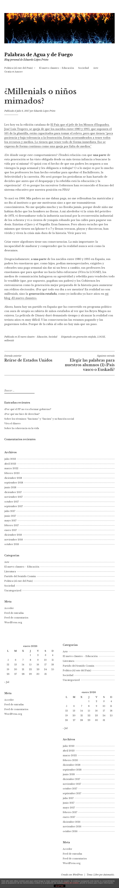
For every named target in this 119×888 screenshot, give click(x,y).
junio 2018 (10, 487)
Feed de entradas (14, 613)
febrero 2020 (12, 473)
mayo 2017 (10, 520)
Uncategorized (12, 590)
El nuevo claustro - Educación (32, 336)
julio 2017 (9, 511)
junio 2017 (10, 516)
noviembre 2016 (13, 539)
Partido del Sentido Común (20, 576)
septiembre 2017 (13, 506)
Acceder (9, 608)
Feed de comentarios (16, 617)
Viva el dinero (12, 423)
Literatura (10, 571)
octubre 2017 (11, 501)
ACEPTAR (59, 886)
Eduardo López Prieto (44, 110)
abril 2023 (10, 463)
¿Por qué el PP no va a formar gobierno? (28, 409)
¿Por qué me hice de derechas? (22, 414)
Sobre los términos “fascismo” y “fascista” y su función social (39, 418)
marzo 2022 (11, 468)
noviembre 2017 (13, 496)
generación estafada (86, 336)
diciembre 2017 (13, 492)
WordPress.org (13, 622)
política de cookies (71, 883)
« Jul (6, 682)
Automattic (108, 874)
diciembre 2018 (13, 478)
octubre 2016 (11, 544)
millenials (9, 340)
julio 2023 (10, 459)
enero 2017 (10, 530)
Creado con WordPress (72, 874)
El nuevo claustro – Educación (56, 68)
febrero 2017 (11, 525)
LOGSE (101, 336)
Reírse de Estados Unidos (32, 358)
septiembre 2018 (13, 482)
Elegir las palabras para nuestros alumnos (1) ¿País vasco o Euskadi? (87, 363)
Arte (95, 68)
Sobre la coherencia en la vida (21, 428)
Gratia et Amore (13, 71)
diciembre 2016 (13, 534)
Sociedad (83, 68)
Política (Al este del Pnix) (18, 68)
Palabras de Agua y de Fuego (38, 54)
